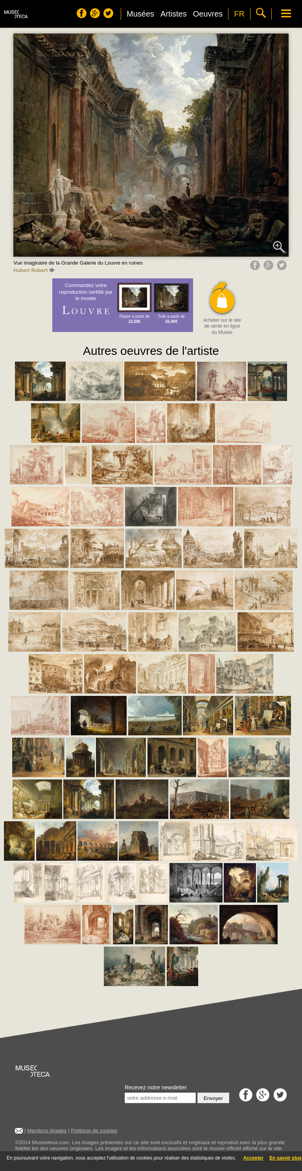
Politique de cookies (94, 1131)
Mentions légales (46, 1131)
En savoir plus (285, 1158)
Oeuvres (208, 13)
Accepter (253, 1158)
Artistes (173, 13)
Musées (140, 13)
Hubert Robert (34, 270)
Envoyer (213, 1098)
